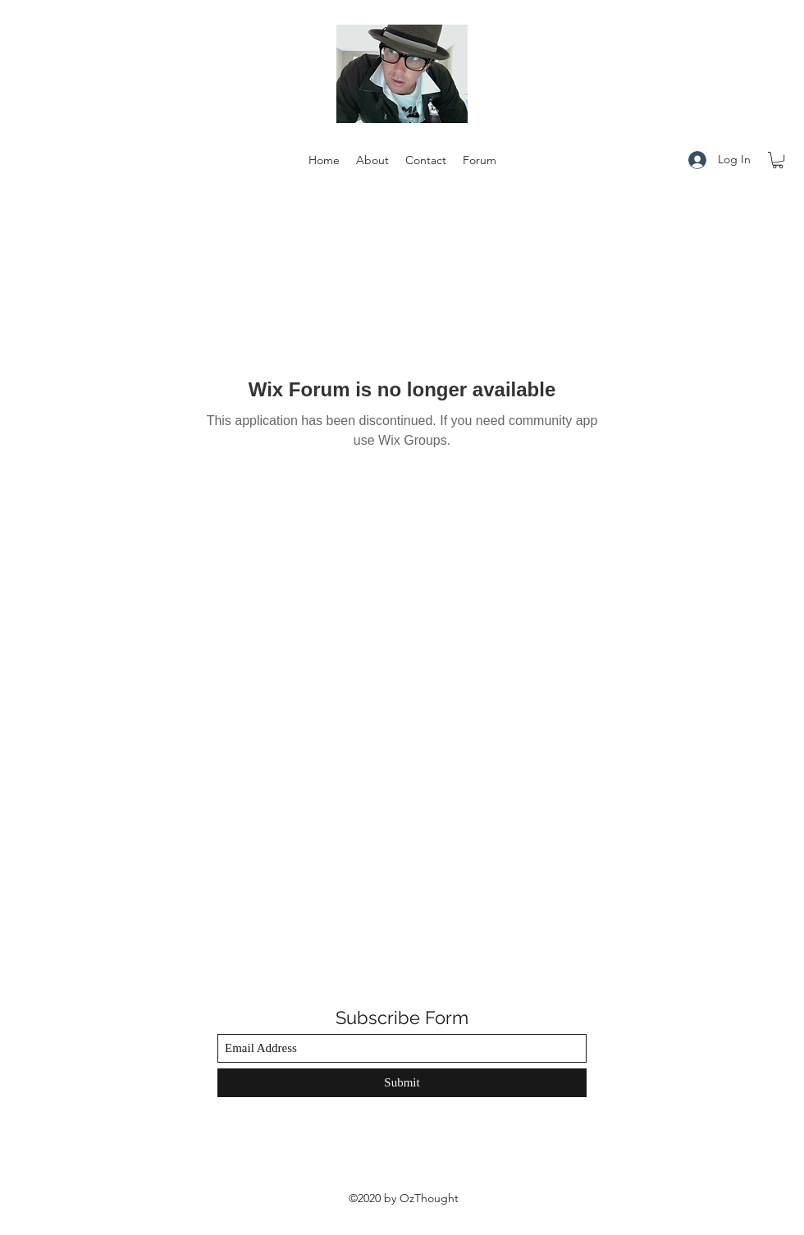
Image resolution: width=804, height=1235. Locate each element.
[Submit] (402, 1082)
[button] (778, 160)
